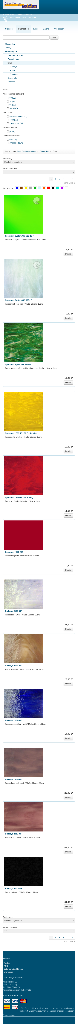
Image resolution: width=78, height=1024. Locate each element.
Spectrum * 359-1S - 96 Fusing (19, 497)
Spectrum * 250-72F (14, 552)
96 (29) (12, 105)
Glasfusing (11, 51)
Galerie (46, 29)
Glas (11, 63)
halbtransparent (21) (18, 116)
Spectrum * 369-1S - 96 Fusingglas (21, 433)
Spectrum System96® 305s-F (18, 300)
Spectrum (14, 74)
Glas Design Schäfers (21, 5)
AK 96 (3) (13, 108)
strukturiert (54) (16, 143)
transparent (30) (16, 123)
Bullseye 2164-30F (13, 720)
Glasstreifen (13, 78)
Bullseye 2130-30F (13, 611)
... (68, 179)
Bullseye (13, 67)
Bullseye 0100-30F (13, 888)
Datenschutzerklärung (13, 969)
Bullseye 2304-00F (13, 779)
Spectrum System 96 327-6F (18, 364)
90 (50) (12, 98)
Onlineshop (23, 29)
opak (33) (13, 120)
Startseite (9, 29)
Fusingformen (13, 59)
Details (68, 254)
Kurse (35, 29)
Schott (12, 70)
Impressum (8, 972)
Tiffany (8, 48)
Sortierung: (8, 158)
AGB (6, 966)
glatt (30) (13, 139)
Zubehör (11, 82)
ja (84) (12, 131)
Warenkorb (6, 19)
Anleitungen (59, 29)
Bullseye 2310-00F (13, 834)
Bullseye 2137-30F (13, 666)
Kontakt (7, 963)
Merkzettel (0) (25, 14)
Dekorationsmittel (15, 55)
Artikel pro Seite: (10, 168)
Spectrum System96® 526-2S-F (19, 236)
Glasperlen (10, 44)
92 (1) (12, 101)
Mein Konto (9, 14)
